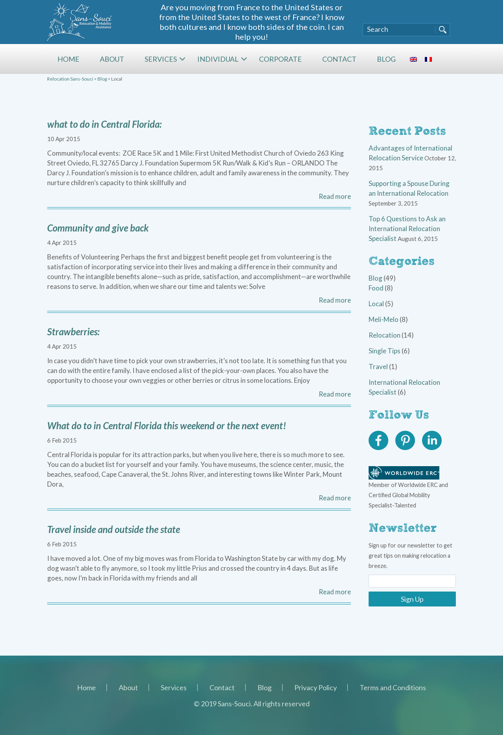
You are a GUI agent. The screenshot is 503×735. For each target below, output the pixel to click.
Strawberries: (73, 331)
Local (376, 304)
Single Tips (384, 351)
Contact (339, 59)
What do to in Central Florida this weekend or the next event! (166, 425)
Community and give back (98, 227)
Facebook (378, 440)
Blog (386, 59)
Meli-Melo (383, 319)
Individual (218, 59)
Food (376, 288)
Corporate (280, 59)
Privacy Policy (315, 687)
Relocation (384, 335)
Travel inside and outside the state (113, 529)
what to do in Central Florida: (104, 124)
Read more (335, 196)
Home (68, 59)
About (112, 59)
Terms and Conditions (393, 687)
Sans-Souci (79, 22)
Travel (378, 366)
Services (161, 59)
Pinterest (405, 440)
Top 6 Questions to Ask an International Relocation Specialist (407, 229)
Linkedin (432, 440)
